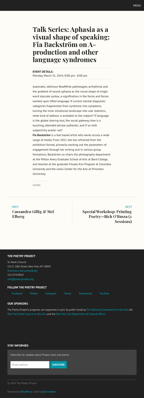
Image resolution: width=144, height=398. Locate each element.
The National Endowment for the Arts (107, 309)
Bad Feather (49, 391)
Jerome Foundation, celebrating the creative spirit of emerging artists (42, 328)
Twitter (34, 293)
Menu (137, 5)
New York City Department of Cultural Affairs (80, 314)
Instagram (50, 293)
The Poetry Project (20, 5)
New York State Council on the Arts (26, 314)
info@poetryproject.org (20, 279)
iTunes (67, 293)
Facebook (17, 293)
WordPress (26, 391)
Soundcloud (85, 293)
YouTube (104, 293)
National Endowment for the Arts (17, 328)
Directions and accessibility (22, 270)
